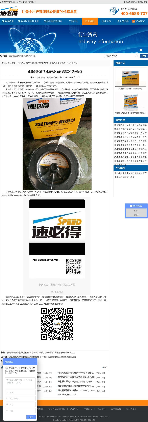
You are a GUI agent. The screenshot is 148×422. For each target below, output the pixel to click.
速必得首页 (8, 21)
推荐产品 (120, 63)
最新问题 (120, 120)
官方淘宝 (143, 2)
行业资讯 (89, 21)
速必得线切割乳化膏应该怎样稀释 (24, 357)
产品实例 (120, 168)
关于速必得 (123, 21)
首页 (14, 63)
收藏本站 (127, 2)
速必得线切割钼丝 (53, 21)
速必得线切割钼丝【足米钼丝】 (131, 89)
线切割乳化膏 (30, 56)
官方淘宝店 (131, 409)
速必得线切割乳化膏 (28, 21)
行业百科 (106, 21)
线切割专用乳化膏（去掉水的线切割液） (130, 113)
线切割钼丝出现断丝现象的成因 (62, 357)
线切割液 (12, 56)
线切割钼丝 (20, 56)
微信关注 (135, 2)
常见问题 (30, 63)
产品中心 (73, 21)
